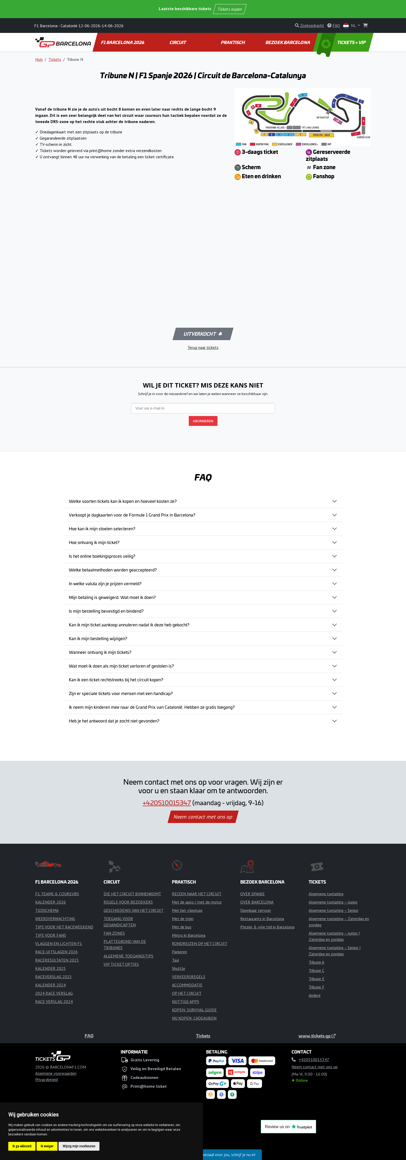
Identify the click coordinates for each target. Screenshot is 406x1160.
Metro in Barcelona (188, 935)
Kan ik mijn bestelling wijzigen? (98, 638)
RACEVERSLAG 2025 (53, 976)
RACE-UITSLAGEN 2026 (56, 951)
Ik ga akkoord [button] (21, 1146)
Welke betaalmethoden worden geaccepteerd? (113, 569)
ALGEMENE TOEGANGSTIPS (128, 955)
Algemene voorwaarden (55, 1073)
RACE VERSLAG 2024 (54, 1001)
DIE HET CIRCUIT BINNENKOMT (132, 893)
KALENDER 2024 (50, 984)
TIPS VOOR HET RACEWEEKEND (64, 926)
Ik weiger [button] (47, 1146)
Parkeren (179, 951)
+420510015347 (167, 802)
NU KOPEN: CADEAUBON (194, 1018)
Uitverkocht (202, 334)
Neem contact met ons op (203, 816)
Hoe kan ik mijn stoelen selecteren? (102, 528)
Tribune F (316, 987)
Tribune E (316, 978)
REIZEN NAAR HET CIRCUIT (196, 893)
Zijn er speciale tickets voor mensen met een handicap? (121, 693)
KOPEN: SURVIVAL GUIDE (194, 1009)
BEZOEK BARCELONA (288, 42)
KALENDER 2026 (50, 902)
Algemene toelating (326, 893)
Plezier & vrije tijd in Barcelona (267, 926)
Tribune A (316, 962)
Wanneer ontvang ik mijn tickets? (100, 652)
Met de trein (182, 918)
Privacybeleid (46, 1079)
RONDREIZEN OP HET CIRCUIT (199, 943)
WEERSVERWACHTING (55, 918)
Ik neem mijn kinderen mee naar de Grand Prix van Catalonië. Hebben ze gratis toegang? (152, 707)
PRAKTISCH (233, 42)
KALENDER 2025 (50, 968)
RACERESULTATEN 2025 (57, 960)
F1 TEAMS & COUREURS (57, 893)
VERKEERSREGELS (188, 976)
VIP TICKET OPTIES (121, 964)
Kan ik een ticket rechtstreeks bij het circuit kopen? (116, 679)
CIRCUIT (178, 42)
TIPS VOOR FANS (50, 935)
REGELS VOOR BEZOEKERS (128, 902)
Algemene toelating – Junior (333, 902)
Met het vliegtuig (187, 910)
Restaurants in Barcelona (262, 918)
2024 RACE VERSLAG (54, 993)
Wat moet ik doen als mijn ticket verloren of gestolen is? (121, 666)
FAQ (89, 1036)
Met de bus (181, 926)
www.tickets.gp (317, 1036)
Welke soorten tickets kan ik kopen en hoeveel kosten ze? (123, 501)
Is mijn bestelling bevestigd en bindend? (106, 611)
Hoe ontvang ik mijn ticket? (94, 542)
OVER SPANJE (252, 893)
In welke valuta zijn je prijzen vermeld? (105, 583)
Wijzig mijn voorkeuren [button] (79, 1146)
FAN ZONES (114, 933)
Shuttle (178, 968)
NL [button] (350, 26)
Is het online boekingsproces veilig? (102, 556)
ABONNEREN (203, 421)
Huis (39, 59)
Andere (315, 995)
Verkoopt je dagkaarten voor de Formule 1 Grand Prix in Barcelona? (132, 515)
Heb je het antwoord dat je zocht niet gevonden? (114, 721)
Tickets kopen (230, 9)
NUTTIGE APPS (185, 1001)
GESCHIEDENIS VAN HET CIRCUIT (133, 910)
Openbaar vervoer (255, 910)
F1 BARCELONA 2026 (122, 42)
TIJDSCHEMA (47, 910)
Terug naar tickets (203, 347)
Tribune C (316, 970)
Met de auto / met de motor (197, 902)
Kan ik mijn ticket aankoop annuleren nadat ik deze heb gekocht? (129, 624)
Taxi (175, 960)
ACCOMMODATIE (187, 984)
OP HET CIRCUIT (186, 993)
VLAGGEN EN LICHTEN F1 (58, 943)
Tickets (54, 59)
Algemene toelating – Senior (333, 910)
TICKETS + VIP (342, 42)
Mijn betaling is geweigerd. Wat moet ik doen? (112, 597)
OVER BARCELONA (256, 902)
